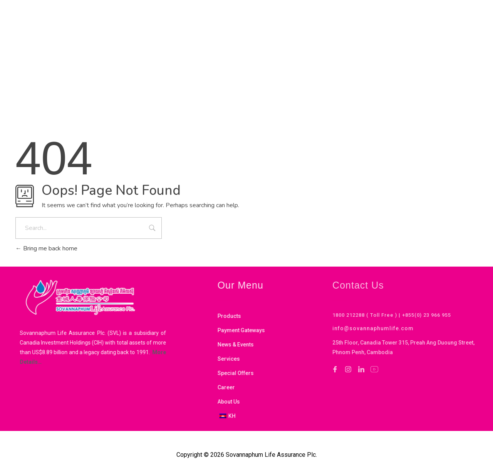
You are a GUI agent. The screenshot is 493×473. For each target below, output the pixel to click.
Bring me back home (46, 248)
